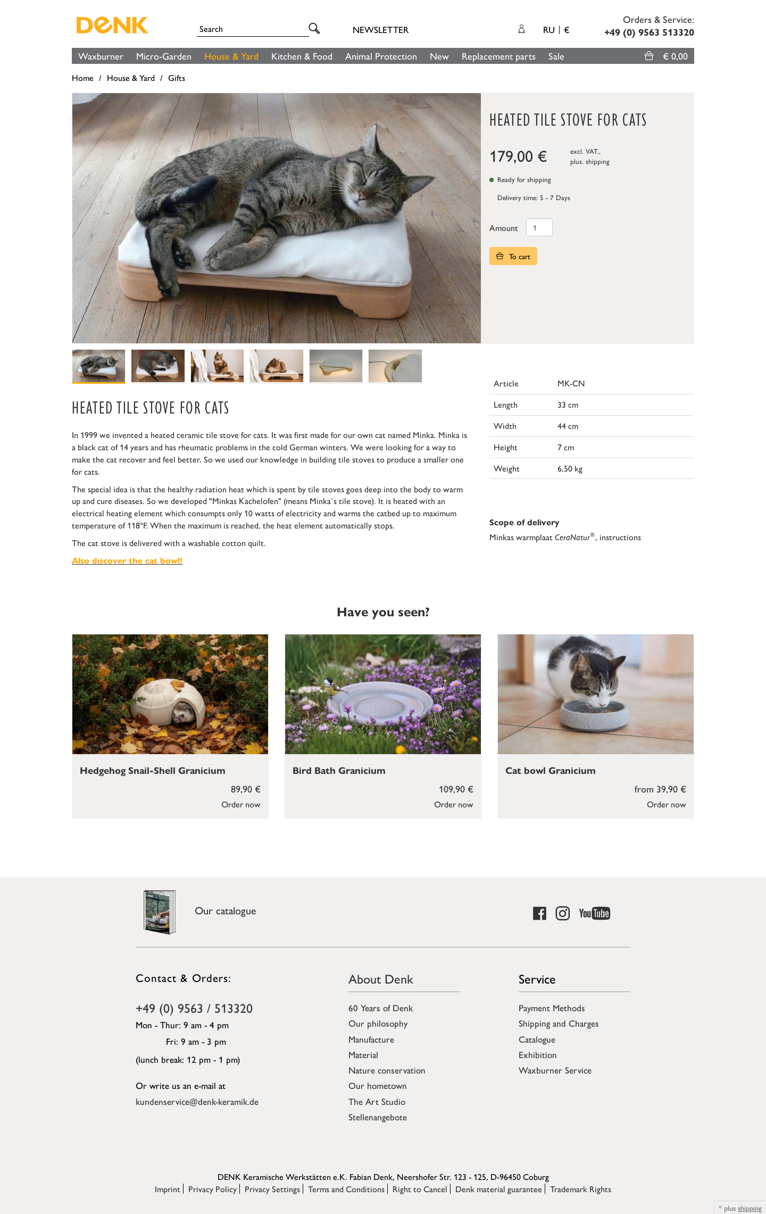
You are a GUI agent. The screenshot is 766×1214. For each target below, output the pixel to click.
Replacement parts (499, 55)
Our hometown (377, 1085)
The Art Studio (376, 1101)
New (439, 55)
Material (363, 1054)
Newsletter (381, 29)
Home (83, 77)
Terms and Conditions (346, 1189)
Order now (241, 804)
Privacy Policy (212, 1189)
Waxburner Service (555, 1069)
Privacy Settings (272, 1189)
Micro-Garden (164, 55)
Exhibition (538, 1054)
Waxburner (100, 55)
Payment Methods (552, 1007)
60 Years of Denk (380, 1007)
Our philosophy (377, 1023)
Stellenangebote (377, 1116)
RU (556, 29)
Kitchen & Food (301, 55)
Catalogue (537, 1039)
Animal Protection (381, 55)
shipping (598, 161)
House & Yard (231, 55)
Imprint (167, 1189)
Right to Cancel (420, 1189)
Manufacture (371, 1039)
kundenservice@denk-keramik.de (197, 1101)
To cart (513, 256)
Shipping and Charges (559, 1023)
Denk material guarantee (498, 1189)
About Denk (380, 978)
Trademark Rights (580, 1189)
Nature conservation (387, 1069)
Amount (503, 227)
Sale (556, 55)
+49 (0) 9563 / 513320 (194, 1007)
